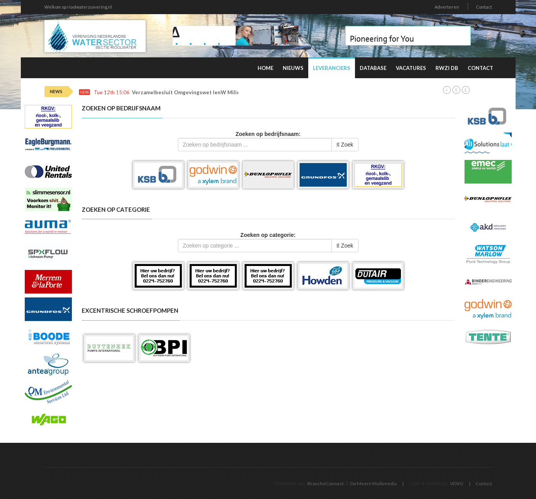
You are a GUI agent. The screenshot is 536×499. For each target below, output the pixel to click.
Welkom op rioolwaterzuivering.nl (78, 6)
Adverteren (447, 6)
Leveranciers (331, 68)
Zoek (345, 144)
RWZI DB (446, 68)
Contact (484, 6)
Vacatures (411, 68)
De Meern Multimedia (373, 483)
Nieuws (293, 68)
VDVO (456, 483)
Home (265, 68)
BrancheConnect (325, 483)
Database (373, 68)
